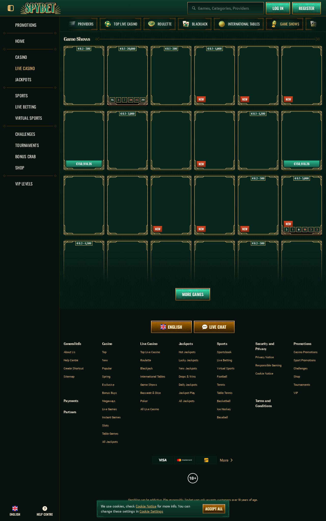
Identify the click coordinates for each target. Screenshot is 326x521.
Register (306, 8)
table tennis (225, 393)
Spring (106, 376)
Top (104, 352)
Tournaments (302, 384)
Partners (70, 412)
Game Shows (148, 384)
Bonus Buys (109, 393)
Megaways (108, 401)
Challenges (301, 368)
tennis (221, 384)
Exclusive (108, 384)
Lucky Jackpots (188, 360)
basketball (223, 401)
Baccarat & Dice (150, 393)
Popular (107, 368)
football (222, 376)
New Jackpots (188, 368)
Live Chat (214, 327)
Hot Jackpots (187, 352)
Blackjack (146, 368)
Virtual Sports (226, 368)
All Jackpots (110, 442)
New (105, 360)
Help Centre (71, 360)
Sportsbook (224, 352)
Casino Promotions (306, 352)
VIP (296, 393)
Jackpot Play (187, 393)
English (171, 327)
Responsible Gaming (268, 365)
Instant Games (111, 417)
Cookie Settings (151, 511)
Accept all (214, 508)
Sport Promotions (305, 360)
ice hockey (224, 409)
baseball (222, 417)
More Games (192, 294)
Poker (144, 401)
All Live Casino (149, 409)
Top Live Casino (150, 352)
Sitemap (69, 376)
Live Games (109, 409)
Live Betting (224, 360)
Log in (278, 8)
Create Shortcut (74, 368)
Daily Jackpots (188, 384)
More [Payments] (227, 460)
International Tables (152, 376)
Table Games (110, 433)
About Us (69, 352)
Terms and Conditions (263, 403)
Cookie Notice (264, 373)
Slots (105, 425)
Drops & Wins (187, 376)
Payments (71, 400)
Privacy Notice (264, 357)
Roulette (145, 360)
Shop (297, 376)
